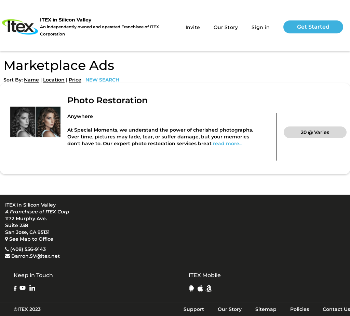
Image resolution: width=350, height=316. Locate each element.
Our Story (226, 27)
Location (54, 80)
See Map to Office (31, 239)
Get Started (313, 27)
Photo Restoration (107, 100)
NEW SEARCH (102, 80)
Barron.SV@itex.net (35, 256)
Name (31, 80)
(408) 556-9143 (28, 249)
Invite (193, 27)
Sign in (261, 27)
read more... (227, 143)
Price (75, 80)
